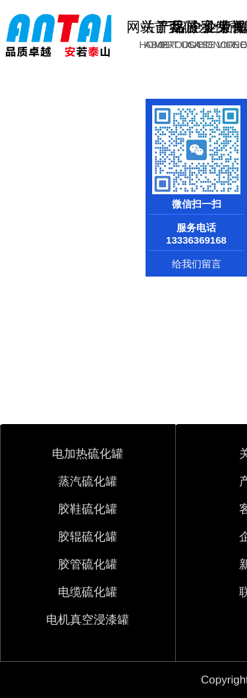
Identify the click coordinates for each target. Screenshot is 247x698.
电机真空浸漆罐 (87, 619)
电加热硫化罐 (87, 453)
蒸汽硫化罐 (87, 481)
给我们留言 (196, 263)
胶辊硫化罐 (87, 536)
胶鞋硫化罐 (87, 509)
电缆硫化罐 (87, 592)
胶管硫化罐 (87, 564)
